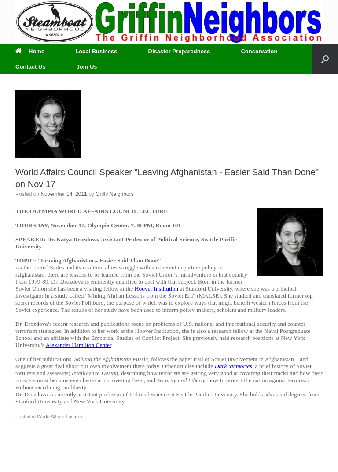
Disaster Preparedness (179, 51)
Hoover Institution (156, 288)
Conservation (259, 51)
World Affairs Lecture (59, 416)
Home (29, 51)
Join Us (87, 66)
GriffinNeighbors (114, 194)
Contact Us (30, 66)
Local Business (96, 51)
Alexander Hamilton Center (78, 345)
